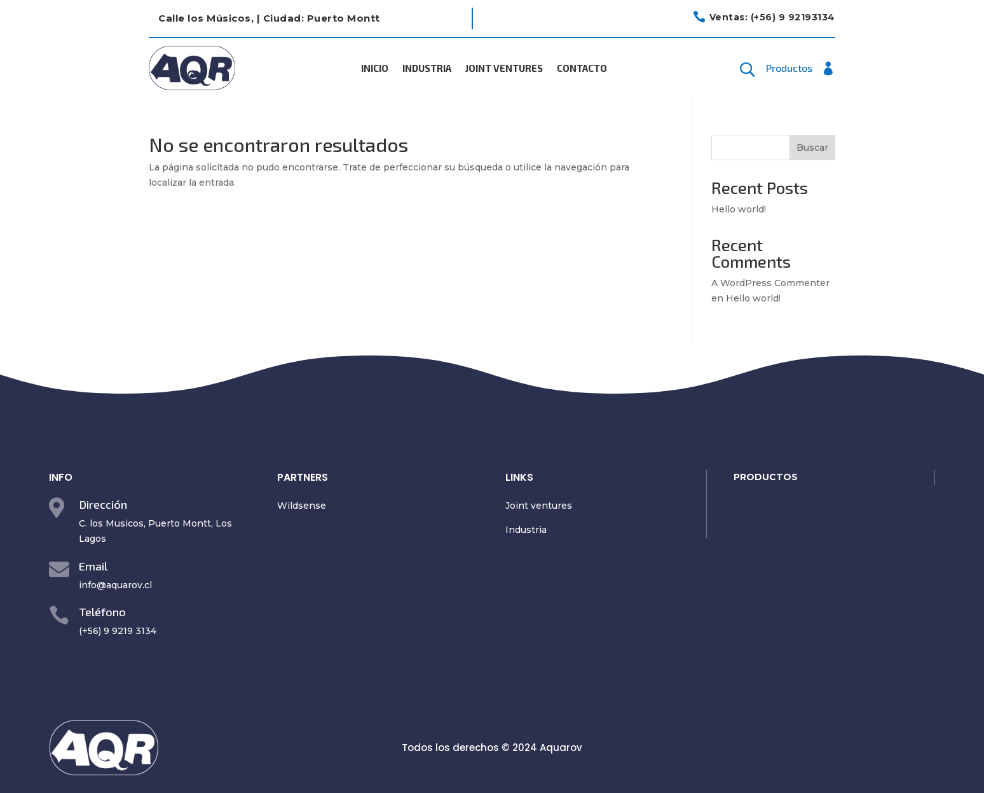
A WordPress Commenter (770, 283)
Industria (426, 69)
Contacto (582, 69)
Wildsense (301, 505)
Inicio (374, 69)
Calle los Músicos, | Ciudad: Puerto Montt (269, 18)
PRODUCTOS (766, 477)
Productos (789, 69)
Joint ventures (538, 505)
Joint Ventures (504, 69)
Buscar (812, 147)
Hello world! (738, 209)
